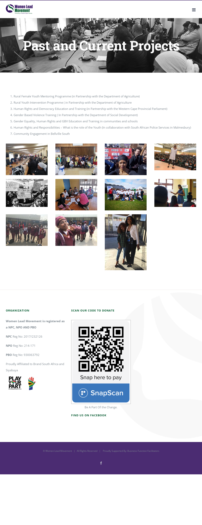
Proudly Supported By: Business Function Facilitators (130, 451)
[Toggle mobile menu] (194, 10)
